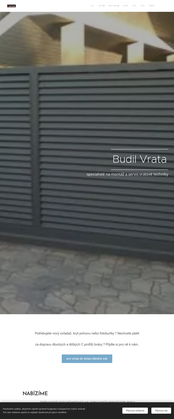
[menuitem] (124, 6)
